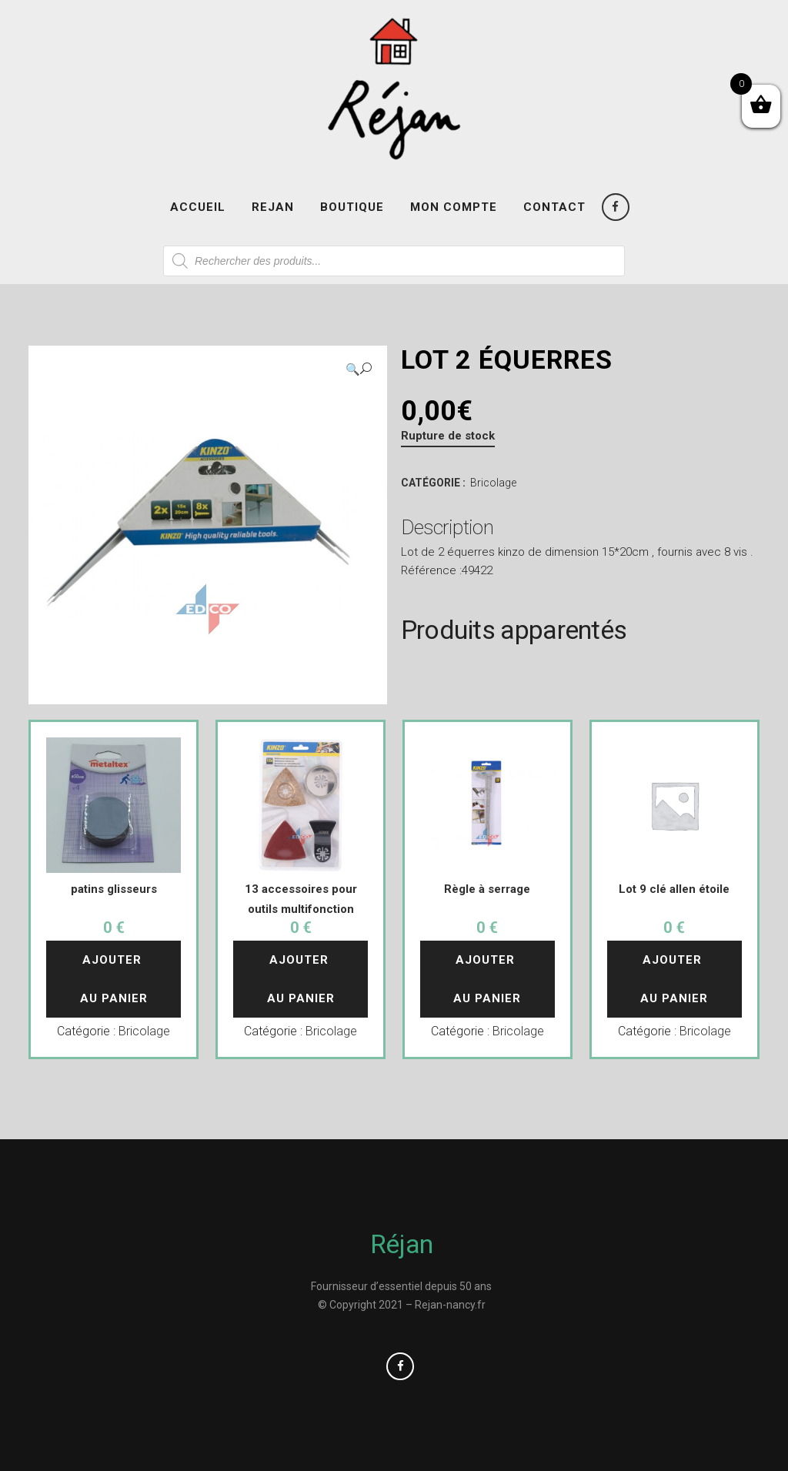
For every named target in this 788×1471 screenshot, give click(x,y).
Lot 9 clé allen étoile (674, 889)
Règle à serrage (487, 889)
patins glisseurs (114, 889)
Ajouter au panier (114, 979)
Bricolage (493, 482)
